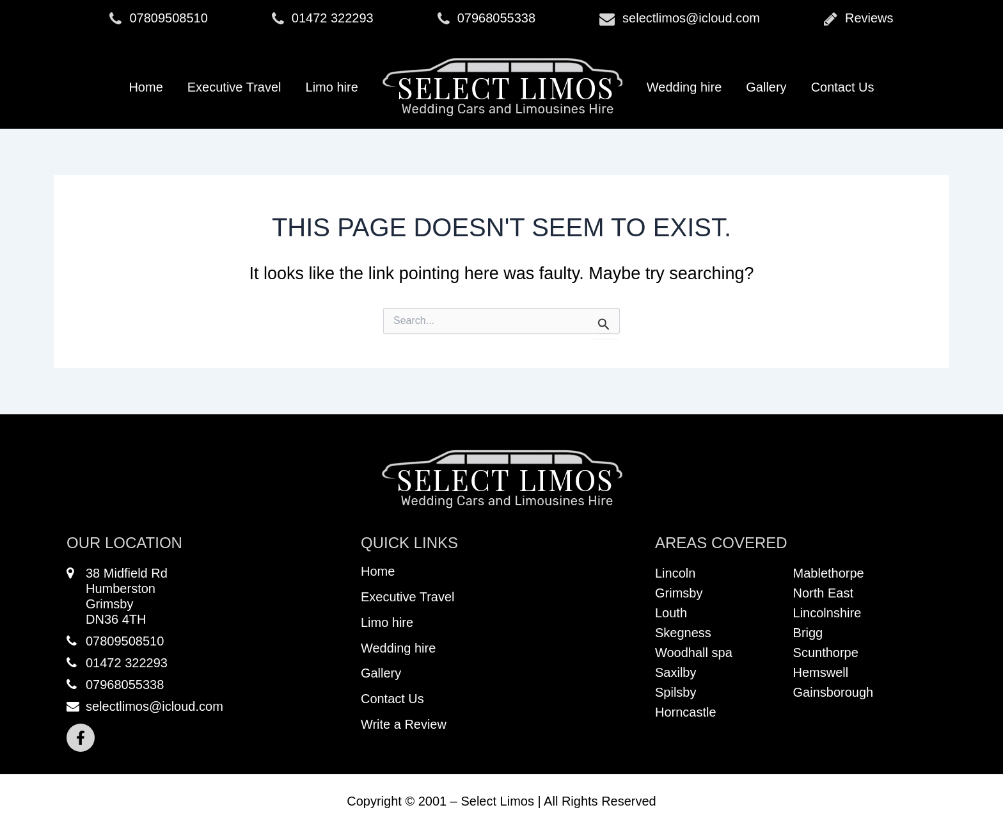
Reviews (859, 18)
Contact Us (842, 87)
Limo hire (332, 87)
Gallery (766, 87)
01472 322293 (323, 18)
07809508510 (158, 18)
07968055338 (486, 18)
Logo (502, 87)
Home (145, 87)
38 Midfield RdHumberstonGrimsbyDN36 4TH (117, 596)
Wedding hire (684, 87)
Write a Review (403, 725)
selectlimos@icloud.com (679, 18)
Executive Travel (234, 87)
